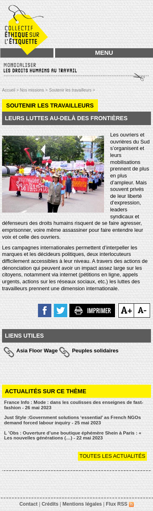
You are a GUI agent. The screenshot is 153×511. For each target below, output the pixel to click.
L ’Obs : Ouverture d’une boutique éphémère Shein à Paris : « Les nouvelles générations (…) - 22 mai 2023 (72, 435)
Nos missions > (34, 90)
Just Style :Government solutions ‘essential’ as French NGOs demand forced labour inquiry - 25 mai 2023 (72, 420)
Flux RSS (120, 504)
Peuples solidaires (95, 350)
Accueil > (11, 90)
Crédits (50, 504)
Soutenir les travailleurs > (72, 90)
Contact (28, 504)
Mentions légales (82, 504)
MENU (104, 52)
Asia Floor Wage (37, 350)
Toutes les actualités (112, 456)
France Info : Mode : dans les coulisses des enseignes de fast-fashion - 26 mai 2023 (73, 405)
